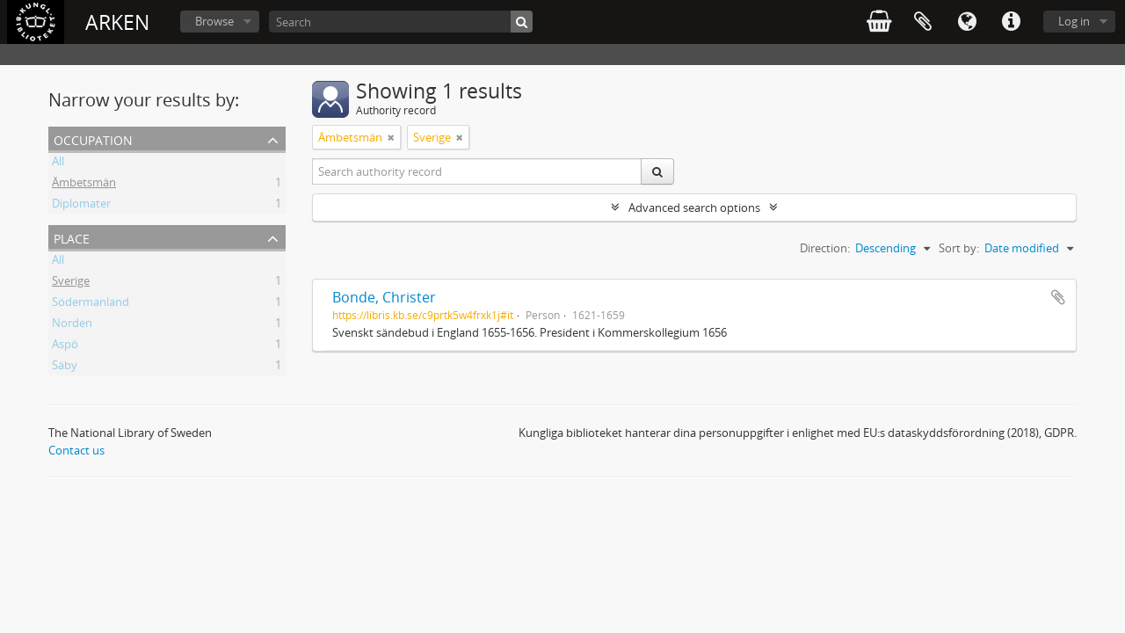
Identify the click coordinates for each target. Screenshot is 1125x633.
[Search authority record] (477, 171)
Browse (214, 21)
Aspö (65, 346)
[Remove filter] (391, 137)
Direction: (825, 248)
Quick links (1011, 22)
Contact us (76, 450)
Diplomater (81, 206)
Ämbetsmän (84, 185)
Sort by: (959, 248)
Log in (1074, 21)
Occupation (93, 138)
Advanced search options (694, 207)
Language (967, 22)
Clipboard (923, 22)
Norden (72, 325)
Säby (64, 367)
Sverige (71, 283)
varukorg (879, 22)
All (58, 163)
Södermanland (90, 304)
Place (72, 237)
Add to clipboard (1058, 297)
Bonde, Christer (384, 297)
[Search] (401, 22)
